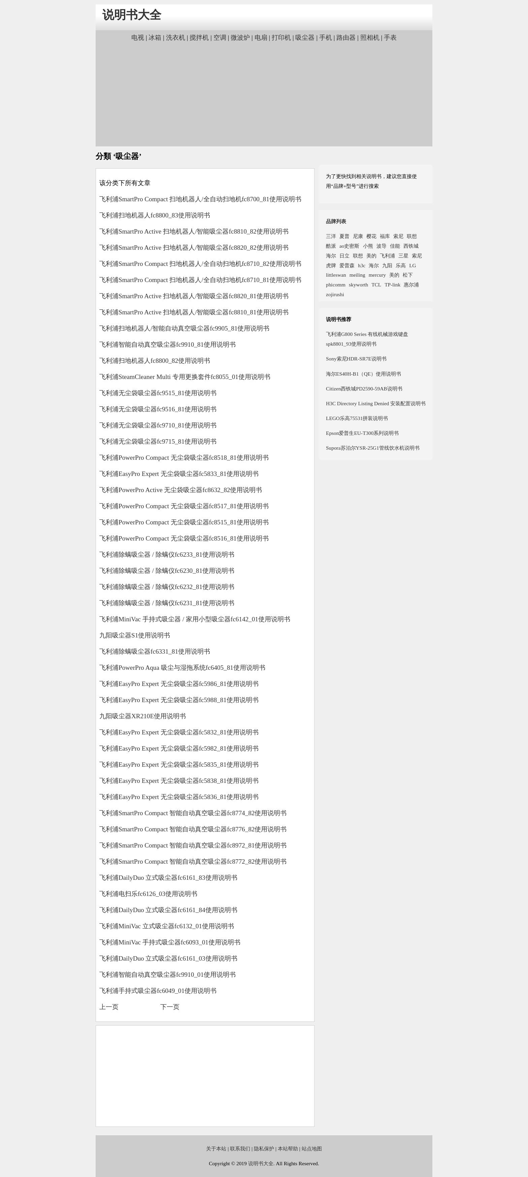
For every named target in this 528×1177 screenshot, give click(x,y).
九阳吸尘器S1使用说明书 (134, 635)
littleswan (336, 275)
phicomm (335, 284)
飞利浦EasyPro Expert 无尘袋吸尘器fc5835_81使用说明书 (179, 764)
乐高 (401, 265)
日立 (344, 255)
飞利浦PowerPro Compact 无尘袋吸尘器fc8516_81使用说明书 (184, 538)
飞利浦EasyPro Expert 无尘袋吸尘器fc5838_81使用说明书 (179, 780)
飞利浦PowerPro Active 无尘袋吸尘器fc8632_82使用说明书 (180, 489)
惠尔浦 (411, 284)
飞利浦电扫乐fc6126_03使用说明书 (148, 893)
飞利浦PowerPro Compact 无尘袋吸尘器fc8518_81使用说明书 (184, 457)
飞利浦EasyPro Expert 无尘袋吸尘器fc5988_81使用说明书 (179, 699)
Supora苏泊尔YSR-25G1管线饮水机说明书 (373, 448)
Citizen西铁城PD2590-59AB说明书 (364, 388)
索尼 (398, 236)
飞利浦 (387, 255)
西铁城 (411, 246)
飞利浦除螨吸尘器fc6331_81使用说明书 (154, 651)
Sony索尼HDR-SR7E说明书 (356, 358)
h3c (361, 265)
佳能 (395, 246)
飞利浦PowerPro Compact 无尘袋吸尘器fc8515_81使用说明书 (184, 522)
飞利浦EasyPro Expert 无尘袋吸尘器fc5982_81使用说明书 (179, 748)
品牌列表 (336, 221)
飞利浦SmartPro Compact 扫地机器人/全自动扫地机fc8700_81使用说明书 (200, 199)
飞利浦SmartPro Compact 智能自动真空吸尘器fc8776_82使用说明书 (193, 829)
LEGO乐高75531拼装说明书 (357, 418)
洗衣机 (175, 37)
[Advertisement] (264, 93)
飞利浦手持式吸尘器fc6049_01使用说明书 (158, 990)
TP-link (392, 284)
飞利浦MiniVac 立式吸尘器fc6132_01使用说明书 (166, 926)
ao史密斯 (349, 246)
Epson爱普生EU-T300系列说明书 (362, 433)
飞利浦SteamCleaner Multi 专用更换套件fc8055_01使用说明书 (184, 376)
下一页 (169, 1006)
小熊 (368, 246)
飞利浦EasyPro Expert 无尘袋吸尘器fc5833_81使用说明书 (179, 473)
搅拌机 (199, 37)
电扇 (261, 37)
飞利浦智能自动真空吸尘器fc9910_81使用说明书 (167, 344)
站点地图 (312, 1148)
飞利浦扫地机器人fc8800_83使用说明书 (154, 215)
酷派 (331, 246)
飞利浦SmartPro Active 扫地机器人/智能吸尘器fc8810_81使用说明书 (194, 312)
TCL (376, 284)
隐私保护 (264, 1148)
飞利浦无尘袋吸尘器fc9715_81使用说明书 (158, 441)
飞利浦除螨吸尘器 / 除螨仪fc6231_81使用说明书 (166, 603)
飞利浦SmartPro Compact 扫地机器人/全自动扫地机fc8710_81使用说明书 (200, 279)
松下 (408, 275)
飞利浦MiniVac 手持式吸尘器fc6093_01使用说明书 (169, 942)
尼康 (358, 236)
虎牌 (331, 265)
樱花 (371, 236)
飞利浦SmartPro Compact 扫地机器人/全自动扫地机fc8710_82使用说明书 (200, 263)
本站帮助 (288, 1148)
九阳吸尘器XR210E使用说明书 (142, 716)
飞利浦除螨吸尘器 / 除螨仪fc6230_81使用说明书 (166, 570)
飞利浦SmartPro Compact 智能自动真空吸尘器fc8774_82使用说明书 (193, 813)
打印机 (281, 37)
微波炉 (240, 37)
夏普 (344, 236)
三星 (403, 255)
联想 (412, 236)
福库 (385, 236)
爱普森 (347, 265)
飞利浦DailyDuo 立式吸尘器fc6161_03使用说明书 (168, 958)
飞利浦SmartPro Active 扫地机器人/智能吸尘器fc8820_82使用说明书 (194, 247)
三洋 (331, 236)
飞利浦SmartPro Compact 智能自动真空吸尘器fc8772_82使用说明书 (193, 861)
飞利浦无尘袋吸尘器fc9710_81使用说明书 (158, 425)
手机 (325, 37)
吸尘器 (305, 37)
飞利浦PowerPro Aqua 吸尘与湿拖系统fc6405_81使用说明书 (182, 667)
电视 (137, 37)
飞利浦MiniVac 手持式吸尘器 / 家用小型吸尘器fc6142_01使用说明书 (194, 619)
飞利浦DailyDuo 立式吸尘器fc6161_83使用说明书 (168, 877)
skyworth (358, 284)
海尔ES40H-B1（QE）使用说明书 (363, 374)
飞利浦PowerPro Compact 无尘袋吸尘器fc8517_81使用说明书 (184, 506)
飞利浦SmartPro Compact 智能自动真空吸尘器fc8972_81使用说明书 (193, 845)
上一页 (109, 1006)
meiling (357, 275)
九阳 (387, 265)
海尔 (331, 255)
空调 (219, 37)
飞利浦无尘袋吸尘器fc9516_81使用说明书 (158, 409)
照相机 (370, 37)
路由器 (346, 37)
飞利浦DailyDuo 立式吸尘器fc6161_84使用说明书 (168, 909)
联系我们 (240, 1148)
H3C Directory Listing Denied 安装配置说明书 (376, 403)
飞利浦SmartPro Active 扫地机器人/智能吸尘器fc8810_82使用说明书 (194, 231)
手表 (390, 37)
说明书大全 (131, 15)
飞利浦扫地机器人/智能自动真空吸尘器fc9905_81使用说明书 (184, 328)
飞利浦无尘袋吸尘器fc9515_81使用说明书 (158, 392)
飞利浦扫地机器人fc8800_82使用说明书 (154, 360)
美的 (371, 255)
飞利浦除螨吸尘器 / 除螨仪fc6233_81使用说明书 (166, 554)
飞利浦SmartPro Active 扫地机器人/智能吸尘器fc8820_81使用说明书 (194, 296)
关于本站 (216, 1148)
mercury (377, 275)
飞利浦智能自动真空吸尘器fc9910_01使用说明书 (167, 974)
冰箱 (154, 37)
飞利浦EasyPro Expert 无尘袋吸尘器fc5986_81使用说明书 (179, 683)
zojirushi (335, 294)
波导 (381, 246)
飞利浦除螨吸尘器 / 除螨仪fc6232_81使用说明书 (166, 586)
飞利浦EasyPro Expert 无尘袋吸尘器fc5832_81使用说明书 (179, 732)
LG (412, 265)
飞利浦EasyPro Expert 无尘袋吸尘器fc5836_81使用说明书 (179, 796)
